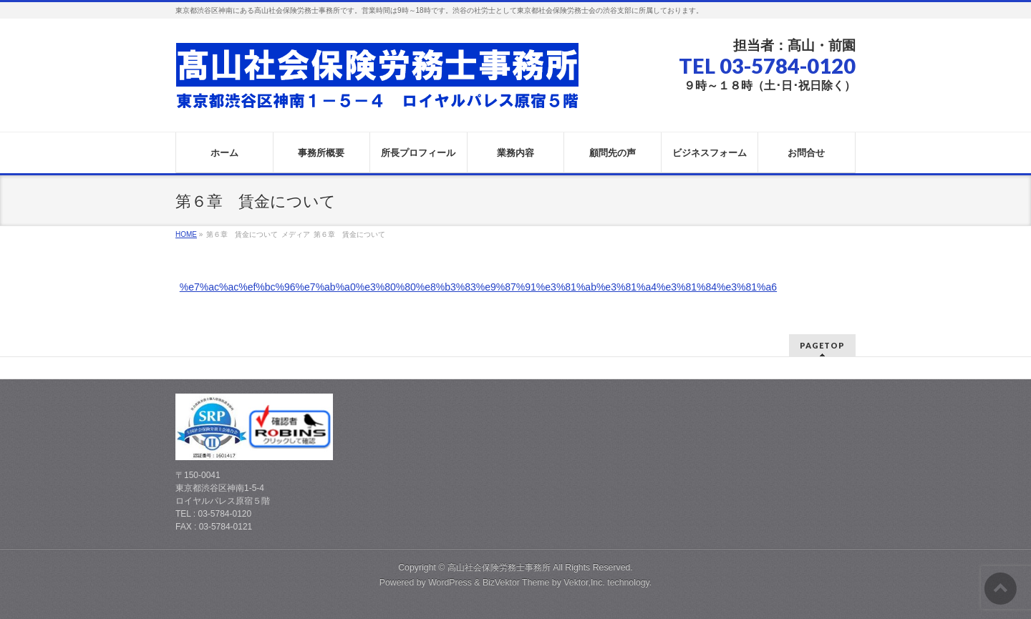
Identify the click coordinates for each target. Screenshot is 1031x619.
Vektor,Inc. (584, 582)
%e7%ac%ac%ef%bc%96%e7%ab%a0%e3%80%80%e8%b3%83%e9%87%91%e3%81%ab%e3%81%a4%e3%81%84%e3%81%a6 (478, 287)
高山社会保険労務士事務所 (499, 567)
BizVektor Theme (516, 582)
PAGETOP (822, 345)
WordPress (450, 582)
